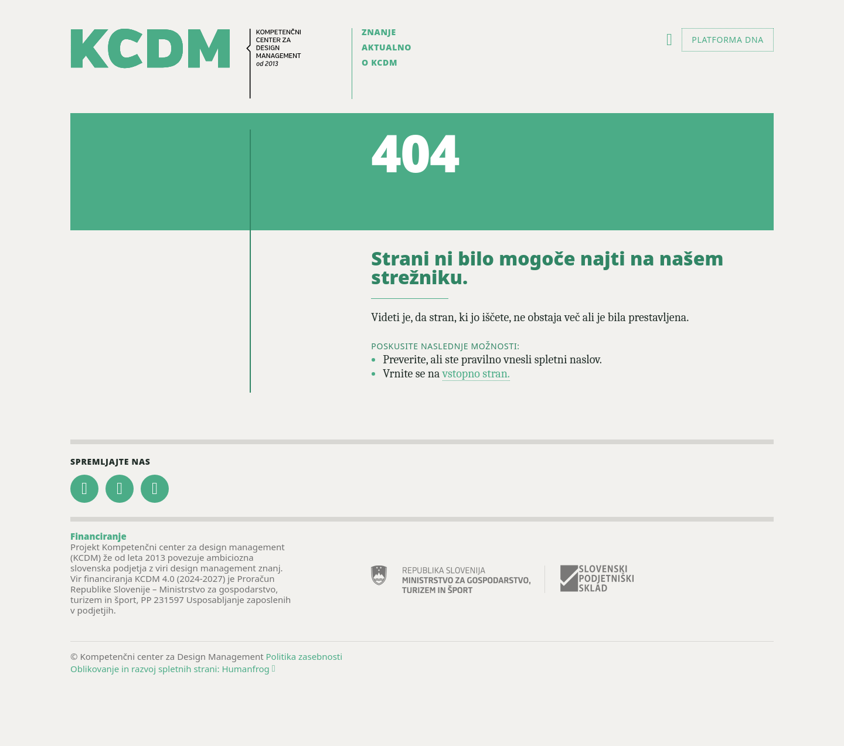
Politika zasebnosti (304, 656)
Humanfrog (248, 669)
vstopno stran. (476, 373)
